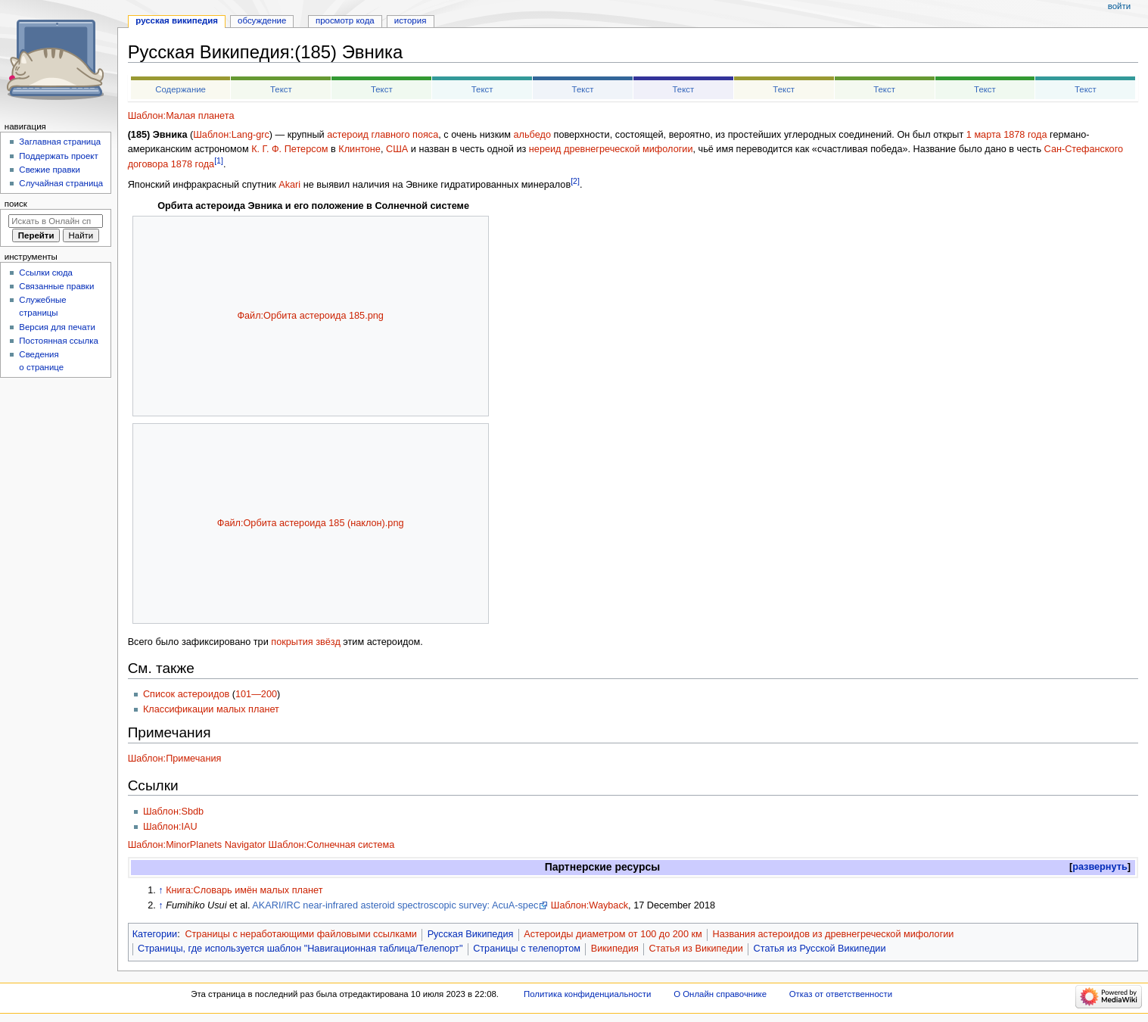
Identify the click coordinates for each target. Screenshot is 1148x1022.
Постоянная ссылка (58, 340)
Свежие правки (49, 169)
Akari (289, 184)
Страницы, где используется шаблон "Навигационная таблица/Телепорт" (300, 948)
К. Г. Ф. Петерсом (289, 149)
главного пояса (404, 134)
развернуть (1100, 867)
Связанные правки (56, 286)
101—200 (256, 694)
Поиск (16, 203)
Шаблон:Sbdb (173, 811)
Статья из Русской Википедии (820, 948)
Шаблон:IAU (170, 826)
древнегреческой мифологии (628, 149)
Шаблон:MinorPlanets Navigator (197, 845)
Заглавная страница (60, 141)
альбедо (532, 134)
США (397, 149)
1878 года (1025, 134)
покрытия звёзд (306, 642)
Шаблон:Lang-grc (231, 134)
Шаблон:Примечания (175, 758)
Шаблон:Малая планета (181, 116)
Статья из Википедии (696, 948)
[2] (575, 180)
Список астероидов (186, 694)
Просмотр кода (345, 20)
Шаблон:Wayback (589, 905)
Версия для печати (57, 327)
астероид (348, 134)
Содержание (180, 89)
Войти (1119, 6)
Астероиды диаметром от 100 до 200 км (613, 934)
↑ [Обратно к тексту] (160, 890)
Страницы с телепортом (526, 948)
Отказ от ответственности (840, 994)
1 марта (983, 134)
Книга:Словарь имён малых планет (244, 890)
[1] (218, 160)
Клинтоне (359, 149)
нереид (545, 149)
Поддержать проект (58, 155)
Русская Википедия (471, 934)
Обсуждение (262, 20)
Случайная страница (61, 183)
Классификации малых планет (211, 709)
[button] (1100, 867)
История (410, 20)
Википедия (615, 948)
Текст (281, 89)
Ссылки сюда (46, 272)
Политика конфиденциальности (588, 994)
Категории (155, 934)
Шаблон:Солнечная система (332, 845)
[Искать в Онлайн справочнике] (55, 221)
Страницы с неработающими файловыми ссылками (301, 934)
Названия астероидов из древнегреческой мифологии (833, 934)
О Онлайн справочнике (720, 994)
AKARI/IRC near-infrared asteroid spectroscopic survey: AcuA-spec (395, 905)
